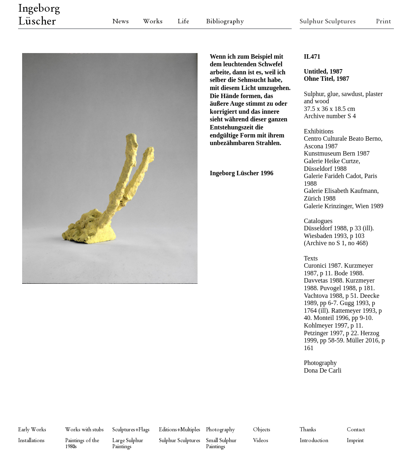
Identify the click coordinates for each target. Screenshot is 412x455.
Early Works (32, 429)
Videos (260, 440)
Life (183, 21)
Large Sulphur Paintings (127, 443)
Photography (220, 429)
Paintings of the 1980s (82, 443)
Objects (261, 429)
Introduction (314, 440)
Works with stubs (84, 429)
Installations (31, 440)
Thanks (308, 429)
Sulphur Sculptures (323, 21)
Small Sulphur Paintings (221, 443)
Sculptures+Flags (131, 429)
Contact (356, 429)
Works (153, 21)
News (120, 21)
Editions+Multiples (179, 429)
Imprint (355, 440)
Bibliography (225, 21)
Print (383, 21)
